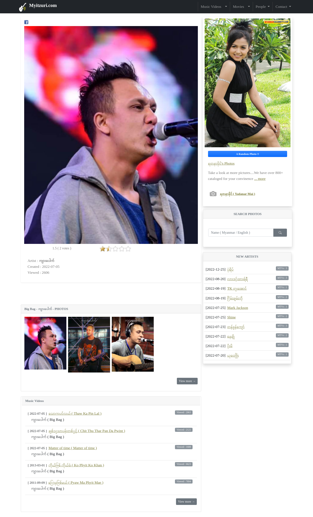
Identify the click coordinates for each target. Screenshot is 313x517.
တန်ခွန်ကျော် (236, 327)
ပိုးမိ (229, 346)
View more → (187, 381)
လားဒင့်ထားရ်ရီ (237, 279)
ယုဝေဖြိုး (233, 355)
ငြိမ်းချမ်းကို (235, 298)
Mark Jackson (237, 308)
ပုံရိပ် (230, 269)
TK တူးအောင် (237, 288)
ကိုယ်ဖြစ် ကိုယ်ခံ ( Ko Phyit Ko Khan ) (76, 465)
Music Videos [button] (212, 6)
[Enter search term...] (241, 233)
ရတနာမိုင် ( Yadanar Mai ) (237, 194)
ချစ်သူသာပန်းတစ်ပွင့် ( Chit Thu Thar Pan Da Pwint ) (87, 431)
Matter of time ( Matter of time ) (73, 448)
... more (260, 179)
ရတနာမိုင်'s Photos (221, 163)
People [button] (261, 6)
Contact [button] (281, 6)
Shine (231, 317)
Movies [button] (240, 6)
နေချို (231, 336)
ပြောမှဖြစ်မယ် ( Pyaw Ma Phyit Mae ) (75, 482)
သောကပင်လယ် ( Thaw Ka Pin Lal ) (75, 413)
